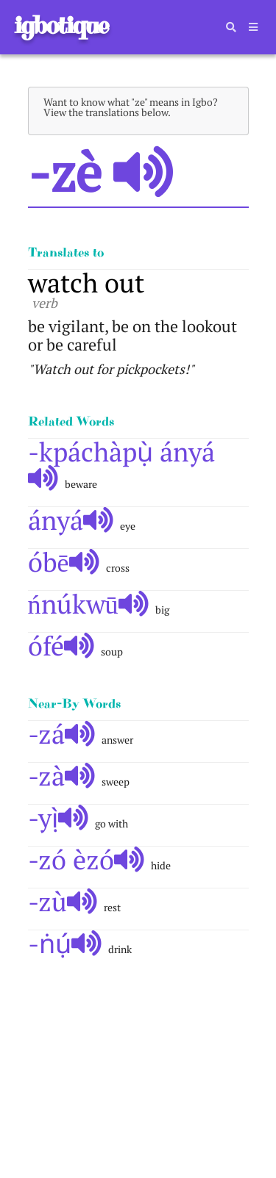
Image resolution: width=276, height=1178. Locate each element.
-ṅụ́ (65, 943)
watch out (86, 282)
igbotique (60, 25)
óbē (64, 562)
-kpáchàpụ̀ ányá (121, 463)
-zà (62, 775)
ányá (71, 520)
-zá (62, 734)
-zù (63, 901)
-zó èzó (86, 859)
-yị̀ (58, 817)
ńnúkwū (88, 603)
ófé (61, 645)
